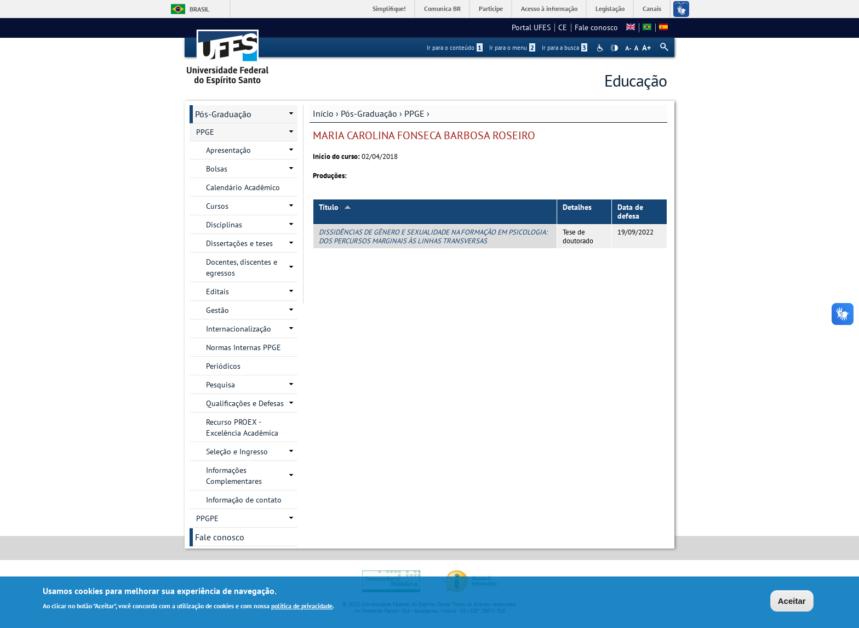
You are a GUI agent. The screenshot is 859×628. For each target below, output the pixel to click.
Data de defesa (630, 211)
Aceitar (792, 602)
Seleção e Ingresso (237, 451)
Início (323, 113)
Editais (217, 291)
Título (335, 207)
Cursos (217, 206)
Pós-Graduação (369, 113)
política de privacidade (302, 607)
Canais (652, 8)
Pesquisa (220, 385)
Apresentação (228, 150)
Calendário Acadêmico (243, 187)
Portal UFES (531, 27)
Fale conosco (596, 27)
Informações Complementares (234, 475)
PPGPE (207, 518)
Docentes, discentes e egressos (241, 267)
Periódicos (223, 366)
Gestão (217, 310)
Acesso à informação (549, 8)
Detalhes (577, 207)
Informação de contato (244, 500)
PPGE (414, 113)
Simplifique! (389, 8)
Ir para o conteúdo (455, 48)
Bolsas (216, 169)
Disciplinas (224, 225)
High (614, 48)
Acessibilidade (601, 48)
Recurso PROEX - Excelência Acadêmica (242, 427)
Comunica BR (442, 8)
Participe (491, 8)
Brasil (199, 9)
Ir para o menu (512, 48)
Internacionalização (238, 329)
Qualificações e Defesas (245, 403)
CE (562, 27)
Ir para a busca (564, 48)
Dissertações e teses (239, 243)
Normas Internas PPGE (243, 347)
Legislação (610, 8)
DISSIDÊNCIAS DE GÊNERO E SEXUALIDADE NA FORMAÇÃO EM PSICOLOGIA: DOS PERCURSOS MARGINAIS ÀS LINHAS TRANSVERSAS (433, 236)
